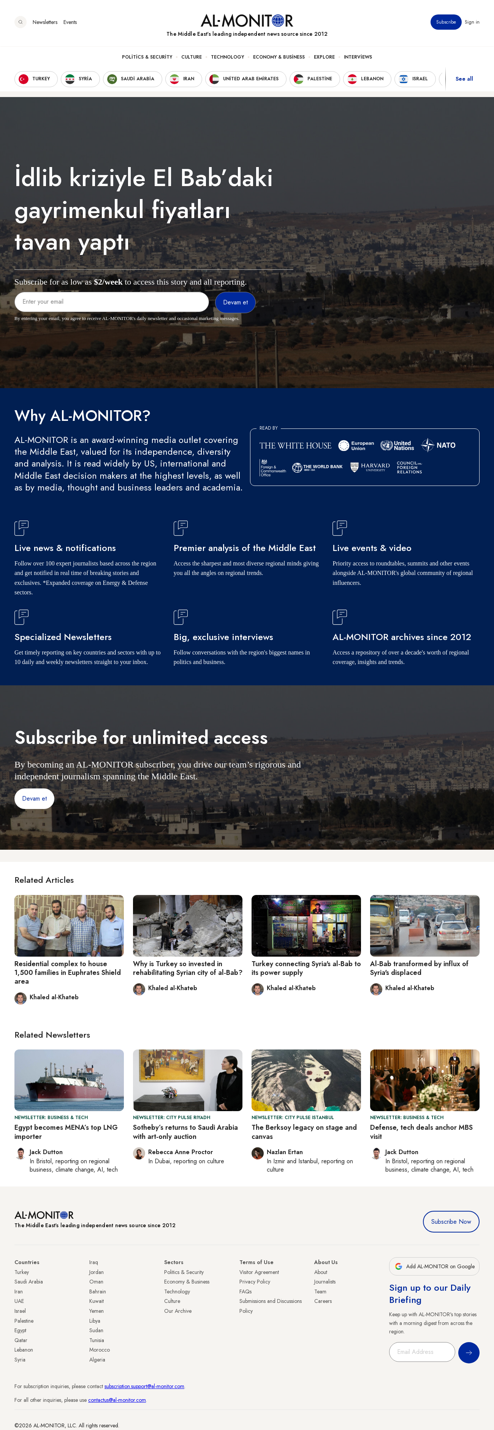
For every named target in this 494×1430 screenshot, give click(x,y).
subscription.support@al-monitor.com (144, 1386)
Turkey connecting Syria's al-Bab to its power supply (306, 968)
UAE (19, 1301)
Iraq (93, 1262)
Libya (94, 1321)
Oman (96, 1281)
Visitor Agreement (259, 1272)
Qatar (20, 1340)
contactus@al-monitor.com (117, 1400)
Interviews (358, 57)
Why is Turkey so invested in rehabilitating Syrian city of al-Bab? (187, 968)
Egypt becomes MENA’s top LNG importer (66, 1132)
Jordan (96, 1272)
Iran (18, 1291)
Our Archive (178, 1311)
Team (320, 1291)
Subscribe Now (451, 1221)
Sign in (472, 22)
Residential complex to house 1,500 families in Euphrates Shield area (67, 973)
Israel (20, 1311)
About (320, 1272)
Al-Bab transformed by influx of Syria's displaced (419, 968)
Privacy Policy (254, 1281)
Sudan (96, 1330)
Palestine (23, 1321)
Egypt (20, 1330)
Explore (324, 57)
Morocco (99, 1350)
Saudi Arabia (28, 1281)
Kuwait (96, 1301)
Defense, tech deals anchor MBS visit (421, 1132)
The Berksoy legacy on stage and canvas (304, 1132)
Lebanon (23, 1350)
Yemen (96, 1311)
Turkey (21, 1272)
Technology (227, 57)
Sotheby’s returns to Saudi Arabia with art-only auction (185, 1132)
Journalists (325, 1281)
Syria (19, 1359)
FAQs (245, 1291)
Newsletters (45, 22)
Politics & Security (147, 57)
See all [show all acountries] (464, 79)
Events (70, 22)
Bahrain (97, 1291)
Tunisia (96, 1340)
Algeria (97, 1359)
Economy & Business (279, 57)
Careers (323, 1301)
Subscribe (446, 22)
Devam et (34, 798)
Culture (191, 57)
